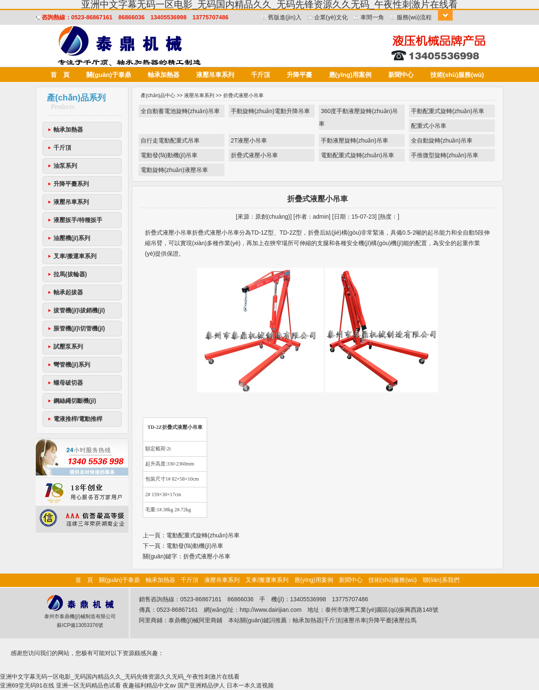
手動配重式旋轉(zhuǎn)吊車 (447, 111)
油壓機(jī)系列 (71, 238)
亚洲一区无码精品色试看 (88, 685)
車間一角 (372, 17)
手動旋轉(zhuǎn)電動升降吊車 (270, 111)
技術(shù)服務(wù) (457, 74)
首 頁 (60, 74)
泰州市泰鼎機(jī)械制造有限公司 (80, 616)
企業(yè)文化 (331, 17)
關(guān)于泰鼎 (108, 74)
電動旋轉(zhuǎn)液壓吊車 (174, 170)
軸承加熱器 (163, 74)
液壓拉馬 (404, 620)
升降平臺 (299, 74)
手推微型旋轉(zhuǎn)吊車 (444, 155)
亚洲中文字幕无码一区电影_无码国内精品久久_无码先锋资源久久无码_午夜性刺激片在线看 (120, 676)
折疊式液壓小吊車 (254, 155)
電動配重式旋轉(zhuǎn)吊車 (357, 155)
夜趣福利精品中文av (149, 685)
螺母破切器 (68, 382)
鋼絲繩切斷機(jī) (74, 400)
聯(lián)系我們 (441, 579)
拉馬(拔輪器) (70, 274)
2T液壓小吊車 (249, 140)
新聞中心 (401, 74)
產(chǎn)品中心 (158, 95)
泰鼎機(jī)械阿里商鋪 (195, 620)
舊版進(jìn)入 (285, 17)
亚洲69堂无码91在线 (27, 685)
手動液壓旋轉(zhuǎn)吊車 (354, 140)
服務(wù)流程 (414, 17)
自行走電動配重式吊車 (170, 140)
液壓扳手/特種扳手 (77, 220)
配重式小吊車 (428, 125)
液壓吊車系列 (215, 74)
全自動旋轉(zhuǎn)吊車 (441, 140)
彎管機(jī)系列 (71, 364)
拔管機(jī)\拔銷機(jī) (79, 310)
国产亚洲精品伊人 (201, 685)
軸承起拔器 (68, 292)
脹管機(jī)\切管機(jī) (79, 328)
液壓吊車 (354, 620)
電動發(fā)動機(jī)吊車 (169, 155)
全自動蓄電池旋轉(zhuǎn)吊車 (180, 111)
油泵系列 (65, 165)
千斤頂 (260, 74)
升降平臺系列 (71, 183)
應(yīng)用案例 (350, 74)
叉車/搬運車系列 (74, 256)
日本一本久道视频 (250, 685)
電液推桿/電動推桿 (77, 418)
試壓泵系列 (68, 346)
